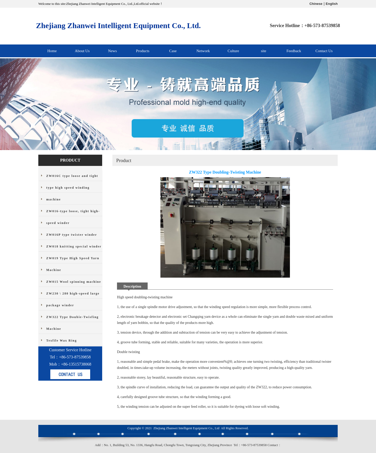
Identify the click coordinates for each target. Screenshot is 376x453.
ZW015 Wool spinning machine (73, 282)
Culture (233, 51)
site (263, 51)
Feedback (293, 51)
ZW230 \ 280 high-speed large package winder (73, 299)
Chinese (315, 4)
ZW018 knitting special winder (73, 246)
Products (142, 51)
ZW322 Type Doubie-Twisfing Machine (72, 323)
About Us (82, 51)
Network (203, 51)
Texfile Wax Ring (61, 340)
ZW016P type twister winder (71, 234)
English (332, 4)
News (112, 51)
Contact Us (324, 51)
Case (173, 51)
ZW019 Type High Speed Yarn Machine (72, 264)
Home (52, 51)
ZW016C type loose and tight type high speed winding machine (72, 187)
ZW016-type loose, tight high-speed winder (73, 217)
